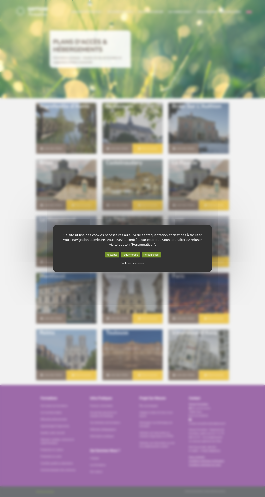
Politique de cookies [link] (132, 263)
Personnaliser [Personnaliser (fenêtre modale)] (151, 255)
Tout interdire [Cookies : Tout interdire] (130, 255)
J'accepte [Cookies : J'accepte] (112, 255)
